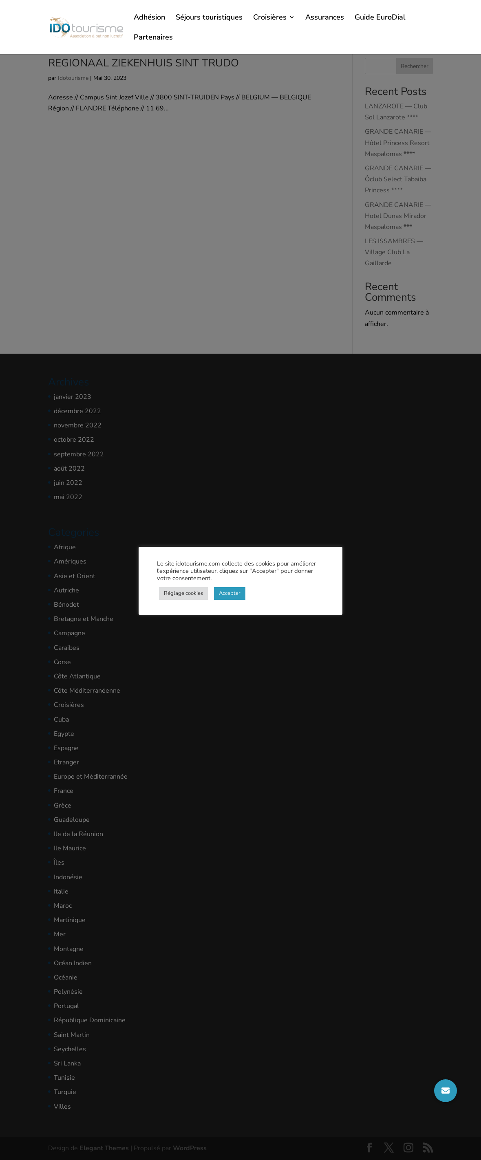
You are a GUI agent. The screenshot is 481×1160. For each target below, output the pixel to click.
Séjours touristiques (209, 18)
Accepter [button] (229, 593)
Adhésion (149, 18)
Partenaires (153, 38)
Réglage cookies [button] (183, 593)
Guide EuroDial (380, 18)
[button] (445, 1090)
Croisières (270, 18)
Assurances (324, 18)
